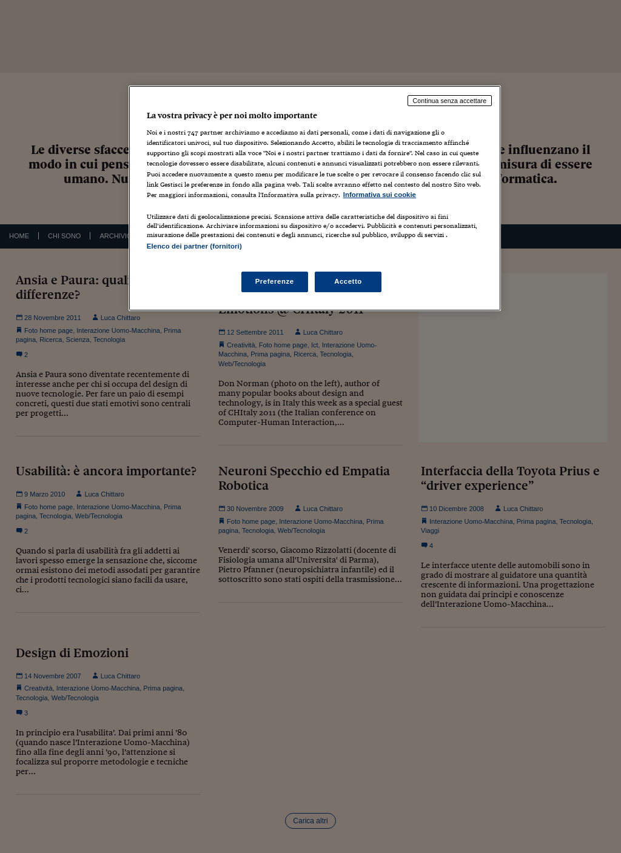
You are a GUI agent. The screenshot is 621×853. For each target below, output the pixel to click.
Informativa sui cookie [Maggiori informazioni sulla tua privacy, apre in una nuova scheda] (379, 194)
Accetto (348, 281)
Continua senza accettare (450, 100)
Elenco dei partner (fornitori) (194, 246)
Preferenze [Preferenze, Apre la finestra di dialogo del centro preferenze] (274, 281)
